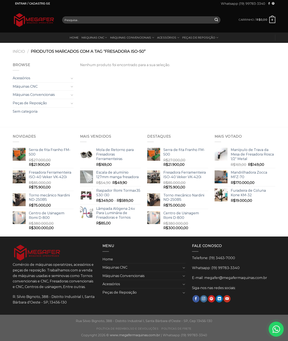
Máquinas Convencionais (132, 38)
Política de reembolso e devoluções (127, 328)
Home (74, 37)
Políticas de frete (176, 328)
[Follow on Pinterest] (273, 3)
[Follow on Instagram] (203, 298)
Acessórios (168, 38)
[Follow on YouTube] (227, 298)
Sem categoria (25, 111)
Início (19, 51)
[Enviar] (216, 20)
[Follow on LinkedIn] (219, 298)
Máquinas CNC (94, 38)
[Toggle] (72, 78)
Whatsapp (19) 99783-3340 (243, 4)
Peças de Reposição (200, 38)
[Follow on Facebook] (269, 3)
